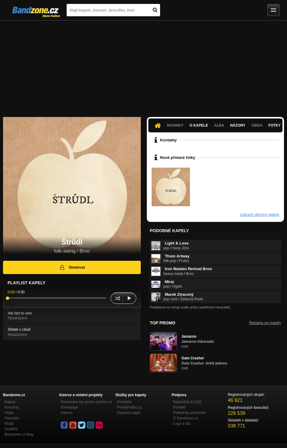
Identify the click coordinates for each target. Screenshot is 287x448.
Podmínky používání (189, 413)
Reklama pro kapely (265, 323)
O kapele (199, 125)
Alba (219, 125)
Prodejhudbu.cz (129, 407)
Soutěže (11, 429)
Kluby (9, 423)
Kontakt (179, 407)
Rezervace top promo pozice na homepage (86, 404)
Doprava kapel (128, 413)
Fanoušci (12, 418)
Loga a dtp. (182, 423)
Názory (237, 125)
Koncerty (12, 407)
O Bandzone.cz (185, 418)
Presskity (124, 402)
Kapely (10, 402)
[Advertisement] (143, 66)
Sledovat (72, 267)
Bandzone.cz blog (19, 434)
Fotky (274, 125)
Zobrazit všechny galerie (259, 215)
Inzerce (66, 413)
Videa (257, 125)
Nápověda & (187, 402)
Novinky (175, 125)
